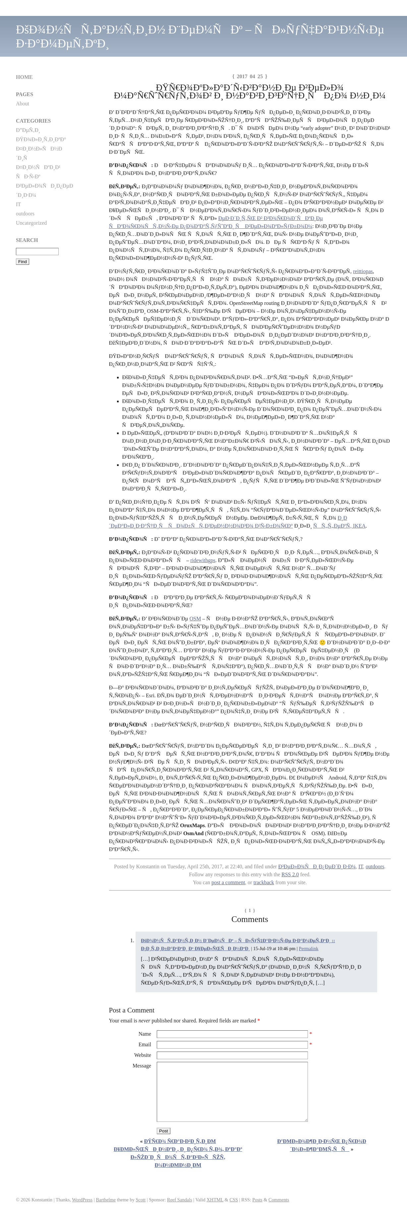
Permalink (309, 948)
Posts (257, 1199)
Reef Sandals (179, 1199)
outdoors (375, 866)
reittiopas (363, 271)
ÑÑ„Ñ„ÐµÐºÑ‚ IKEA (339, 526)
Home (24, 77)
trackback (264, 882)
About (22, 103)
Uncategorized (31, 223)
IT (360, 866)
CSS (233, 1199)
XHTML (214, 1199)
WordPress (82, 1199)
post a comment (228, 882)
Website (142, 1055)
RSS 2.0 (290, 874)
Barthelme (106, 1199)
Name (145, 1034)
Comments (278, 1199)
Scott (141, 1199)
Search (27, 240)
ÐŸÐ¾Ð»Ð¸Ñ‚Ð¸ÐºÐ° (41, 139)
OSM (195, 618)
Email (145, 1044)
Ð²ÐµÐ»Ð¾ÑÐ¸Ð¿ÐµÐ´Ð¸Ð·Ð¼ (317, 866)
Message (142, 1065)
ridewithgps (202, 560)
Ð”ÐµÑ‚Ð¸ (28, 130)
